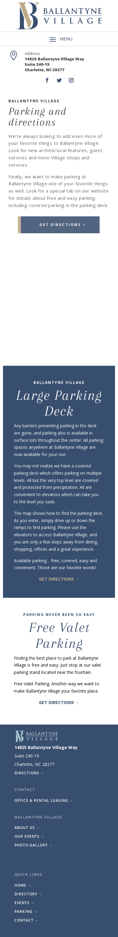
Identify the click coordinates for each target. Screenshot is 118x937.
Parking (26, 911)
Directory (28, 894)
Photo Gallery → (33, 845)
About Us (27, 827)
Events (24, 902)
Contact (26, 920)
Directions (29, 773)
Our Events (29, 836)
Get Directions (54, 224)
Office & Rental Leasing (43, 800)
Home (23, 885)
